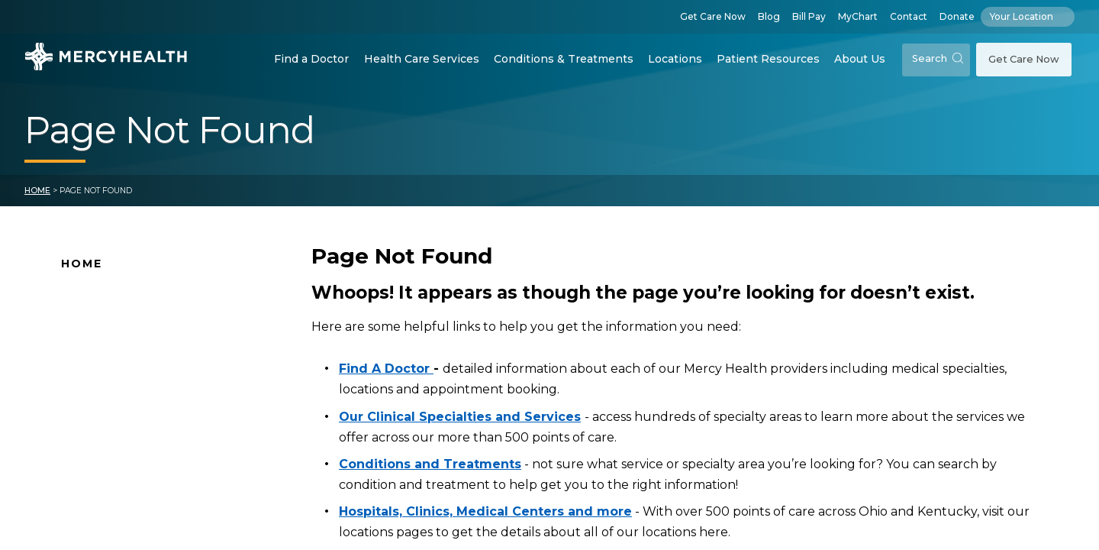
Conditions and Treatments (139, 466)
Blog (769, 16)
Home (37, 191)
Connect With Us (109, 418)
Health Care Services (421, 59)
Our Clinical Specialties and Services (460, 416)
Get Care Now (713, 16)
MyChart (858, 16)
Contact (908, 16)
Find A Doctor (100, 321)
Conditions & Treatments (563, 59)
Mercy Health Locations (128, 370)
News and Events (110, 393)
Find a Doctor (311, 59)
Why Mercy (92, 297)
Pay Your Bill (95, 441)
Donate (957, 16)
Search (937, 58)
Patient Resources (768, 59)
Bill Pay (809, 16)
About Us (859, 59)
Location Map (100, 345)
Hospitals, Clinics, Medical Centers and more (485, 511)
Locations (675, 59)
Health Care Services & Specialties (157, 490)
